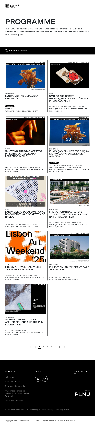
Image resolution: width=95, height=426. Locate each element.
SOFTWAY (70, 421)
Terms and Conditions (14, 409)
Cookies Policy (47, 409)
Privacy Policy (32, 409)
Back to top (82, 371)
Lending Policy (62, 409)
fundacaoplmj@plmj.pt (15, 386)
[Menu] (88, 6)
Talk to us (9, 377)
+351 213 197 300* (13, 382)
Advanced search (16, 50)
